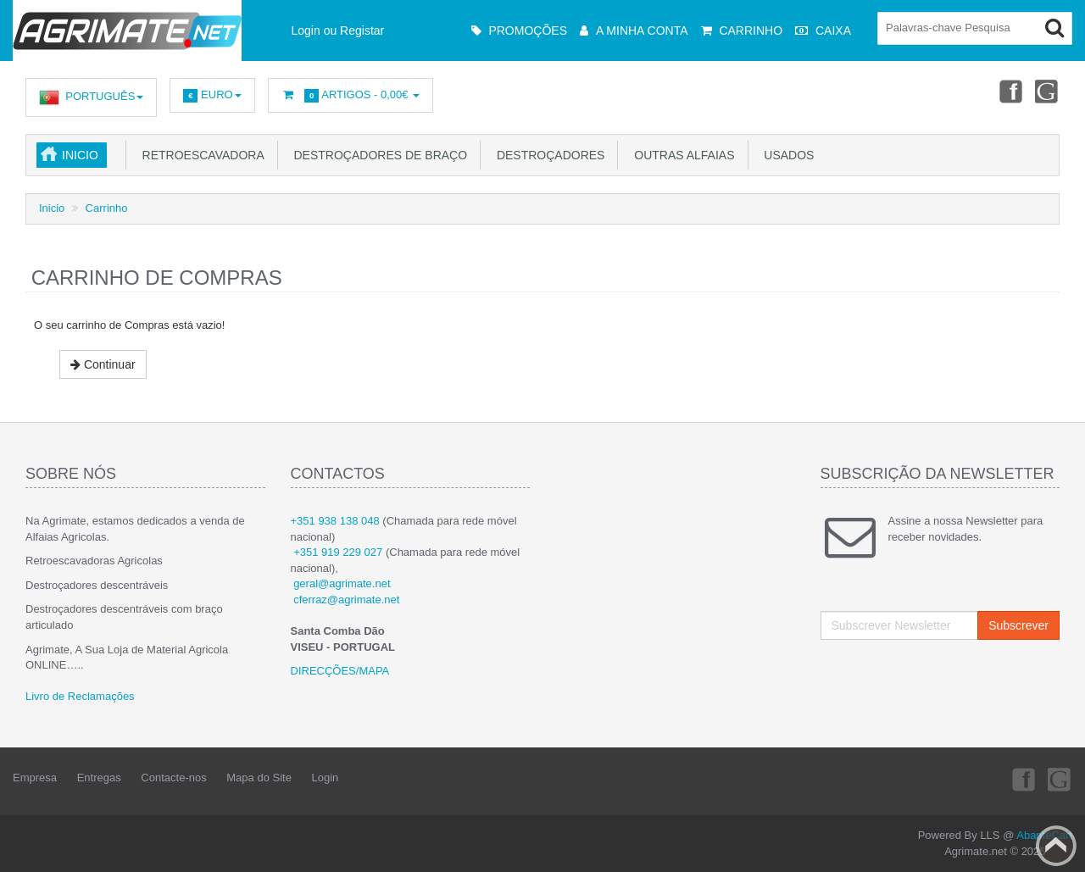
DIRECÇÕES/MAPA (340, 670)
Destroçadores (547, 155)
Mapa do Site (259, 777)
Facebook (1009, 90)
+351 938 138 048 (335, 520)
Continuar (103, 364)
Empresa (35, 777)
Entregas (99, 777)
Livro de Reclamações (80, 696)
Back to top (1056, 845)
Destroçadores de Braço (377, 155)
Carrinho (107, 208)
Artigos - (350, 95)
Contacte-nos (173, 777)
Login (325, 777)
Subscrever (1018, 625)
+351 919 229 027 (337, 552)
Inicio (80, 155)
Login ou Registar (338, 30)
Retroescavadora (200, 155)
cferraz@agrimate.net (346, 599)
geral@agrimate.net (341, 583)
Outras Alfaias (680, 155)
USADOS (786, 155)
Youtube (1047, 90)
